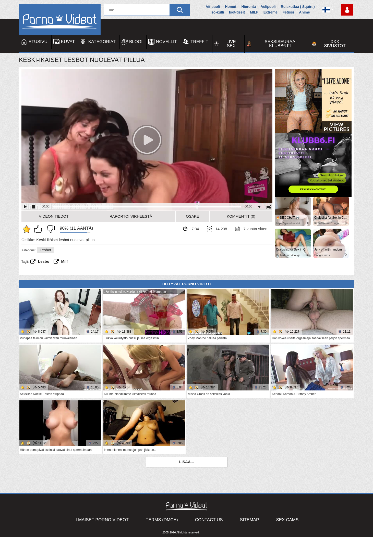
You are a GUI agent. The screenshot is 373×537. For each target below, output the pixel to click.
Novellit (166, 41)
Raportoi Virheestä (131, 216)
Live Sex (231, 43)
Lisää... (186, 462)
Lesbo (43, 261)
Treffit (199, 41)
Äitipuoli (213, 7)
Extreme (270, 12)
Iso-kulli (217, 12)
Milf (64, 261)
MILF (254, 12)
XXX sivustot (335, 43)
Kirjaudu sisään (347, 10)
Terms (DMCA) (162, 519)
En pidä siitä (49, 229)
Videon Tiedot (53, 216)
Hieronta (248, 7)
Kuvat (68, 41)
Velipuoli (268, 7)
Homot (230, 7)
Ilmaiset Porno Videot (102, 519)
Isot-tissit (237, 12)
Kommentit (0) (241, 216)
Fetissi (288, 12)
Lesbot (45, 250)
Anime (304, 12)
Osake (192, 216)
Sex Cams (287, 519)
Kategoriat (102, 41)
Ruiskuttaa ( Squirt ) (298, 7)
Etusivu (38, 41)
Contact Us (209, 519)
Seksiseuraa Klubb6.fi (280, 43)
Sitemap (249, 519)
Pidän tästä (39, 229)
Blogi (135, 41)
